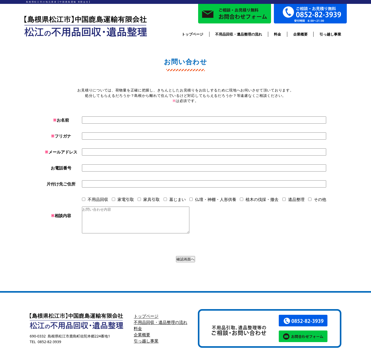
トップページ (192, 34)
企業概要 (300, 34)
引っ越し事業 (330, 34)
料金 (277, 34)
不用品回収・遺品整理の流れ (238, 34)
